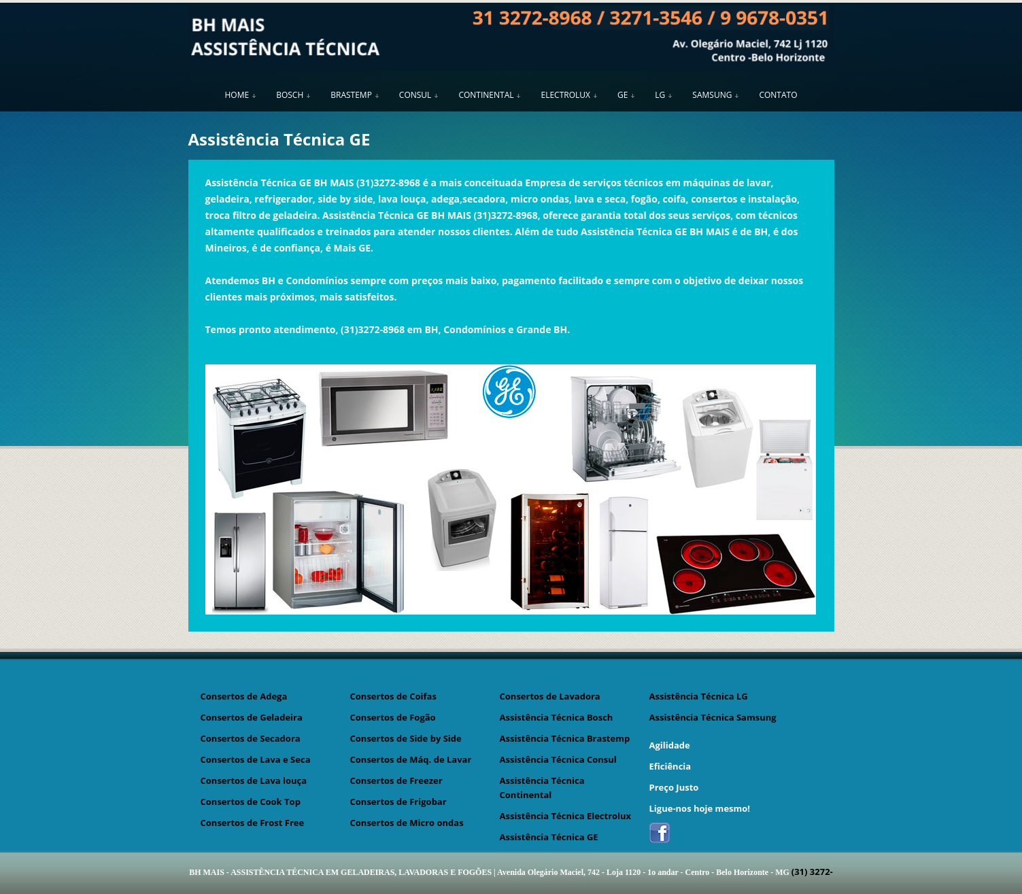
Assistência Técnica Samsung (713, 717)
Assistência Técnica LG (698, 696)
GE (622, 95)
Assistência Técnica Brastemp (565, 738)
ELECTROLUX (565, 95)
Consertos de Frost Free (253, 822)
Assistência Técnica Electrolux (566, 816)
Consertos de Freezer (396, 780)
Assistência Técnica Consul (558, 759)
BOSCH (289, 95)
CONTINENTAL (485, 95)
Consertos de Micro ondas (407, 822)
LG (660, 95)
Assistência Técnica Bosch (556, 717)
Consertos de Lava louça (254, 780)
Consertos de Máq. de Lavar (411, 759)
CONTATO (778, 95)
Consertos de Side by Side (406, 738)
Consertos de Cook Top (251, 801)
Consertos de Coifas (393, 696)
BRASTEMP (351, 95)
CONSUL (415, 95)
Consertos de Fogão (393, 717)
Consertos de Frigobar (398, 801)
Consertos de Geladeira (252, 717)
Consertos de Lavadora (550, 696)
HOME (237, 95)
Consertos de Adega (244, 696)
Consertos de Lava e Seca (256, 759)
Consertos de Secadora (251, 738)
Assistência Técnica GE (549, 837)
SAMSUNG (712, 95)
